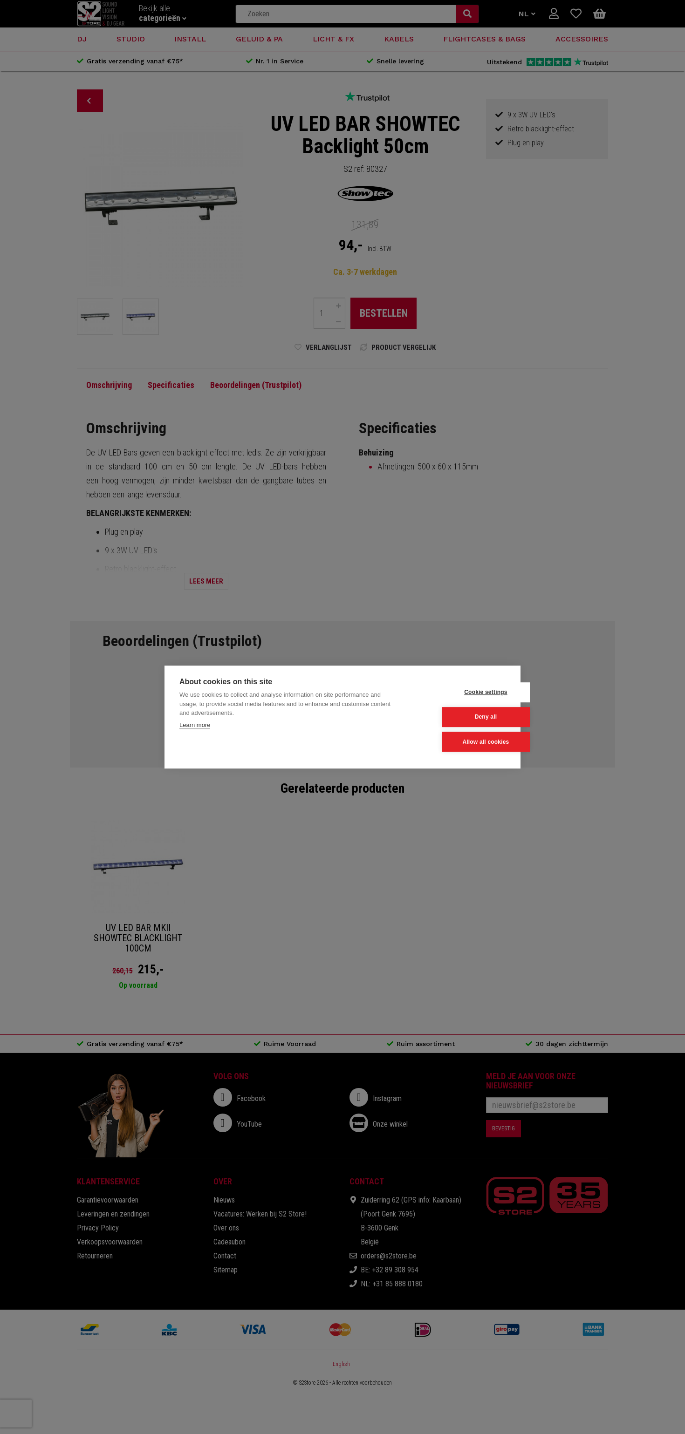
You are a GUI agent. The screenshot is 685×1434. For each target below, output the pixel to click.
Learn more (194, 724)
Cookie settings (459, 692)
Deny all (460, 717)
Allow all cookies (459, 741)
